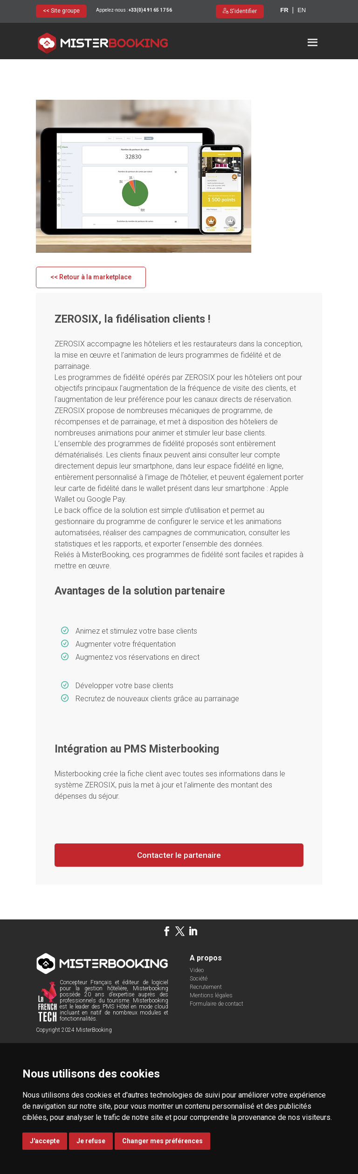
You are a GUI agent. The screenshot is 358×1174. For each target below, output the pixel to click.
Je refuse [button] (90, 1141)
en (301, 10)
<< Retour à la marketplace (90, 306)
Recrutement (205, 1016)
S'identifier (242, 11)
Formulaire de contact (216, 1032)
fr (284, 10)
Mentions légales (210, 1024)
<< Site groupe (61, 10)
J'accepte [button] (45, 1141)
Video (196, 999)
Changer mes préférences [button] (162, 1141)
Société (198, 1007)
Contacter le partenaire (178, 884)
